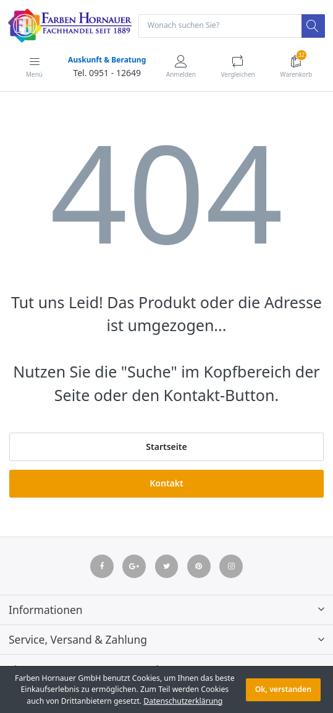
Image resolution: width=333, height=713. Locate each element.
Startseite (166, 446)
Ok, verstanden (283, 689)
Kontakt (166, 483)
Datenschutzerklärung (182, 701)
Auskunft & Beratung (107, 59)
